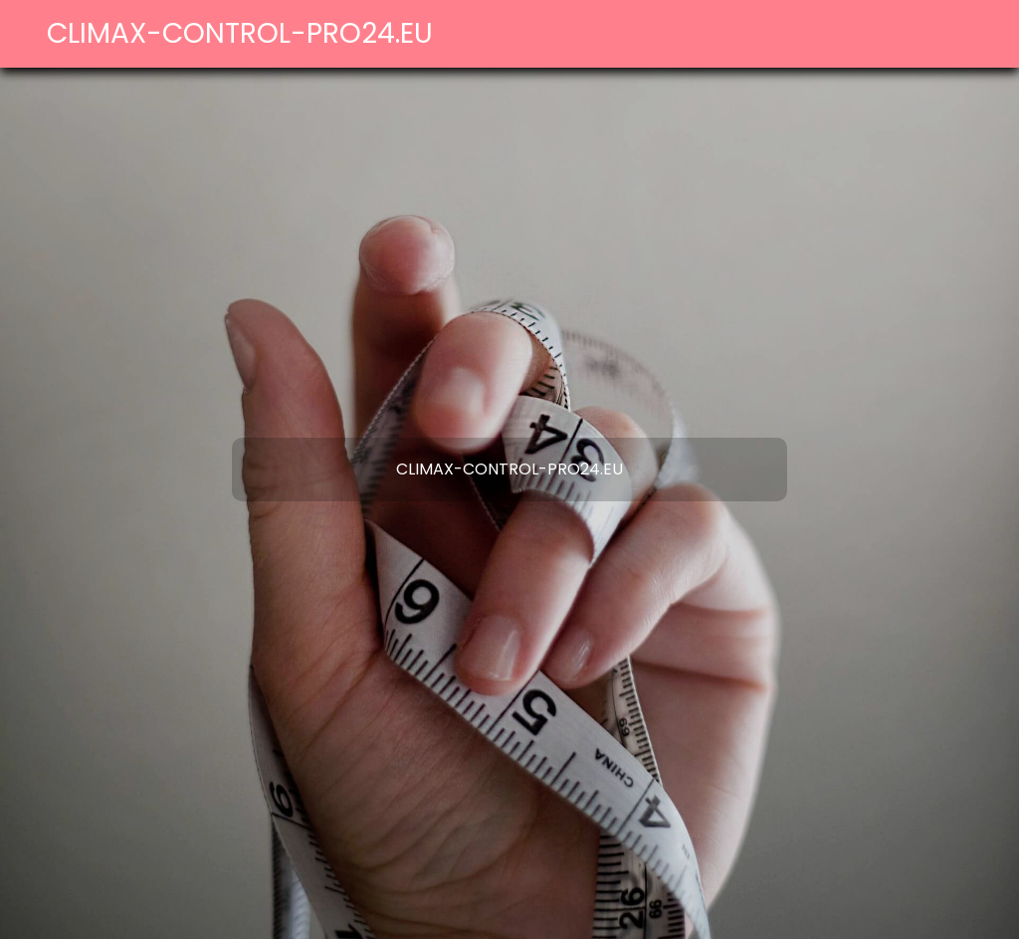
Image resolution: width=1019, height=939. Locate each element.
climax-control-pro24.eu (240, 33)
